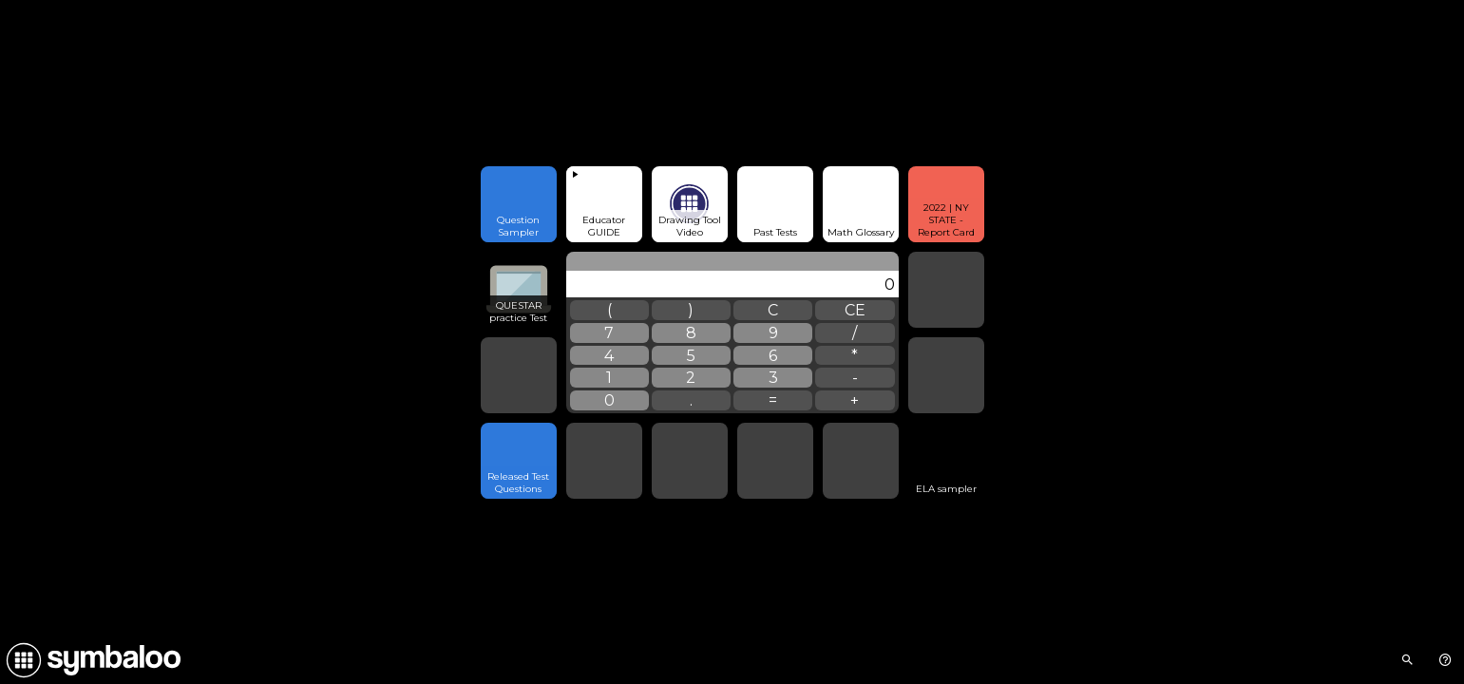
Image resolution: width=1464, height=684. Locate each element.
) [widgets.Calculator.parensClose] (691, 310)
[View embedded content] (604, 204)
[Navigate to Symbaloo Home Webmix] (90, 660)
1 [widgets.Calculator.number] (609, 378)
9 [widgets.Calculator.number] (773, 333)
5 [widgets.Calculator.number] (691, 356)
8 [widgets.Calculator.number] (691, 333)
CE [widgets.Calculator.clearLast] (855, 310)
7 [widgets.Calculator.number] (609, 333)
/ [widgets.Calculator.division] (854, 333)
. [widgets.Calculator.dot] (691, 400)
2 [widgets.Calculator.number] (690, 378)
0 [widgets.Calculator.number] (609, 400)
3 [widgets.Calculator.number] (773, 378)
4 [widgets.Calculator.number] (609, 356)
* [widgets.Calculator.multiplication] (854, 356)
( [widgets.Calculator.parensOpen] (609, 310)
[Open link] (519, 204)
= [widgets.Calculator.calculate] (773, 400)
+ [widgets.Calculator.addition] (854, 400)
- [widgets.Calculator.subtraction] (855, 378)
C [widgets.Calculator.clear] (773, 310)
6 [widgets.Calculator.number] (773, 356)
